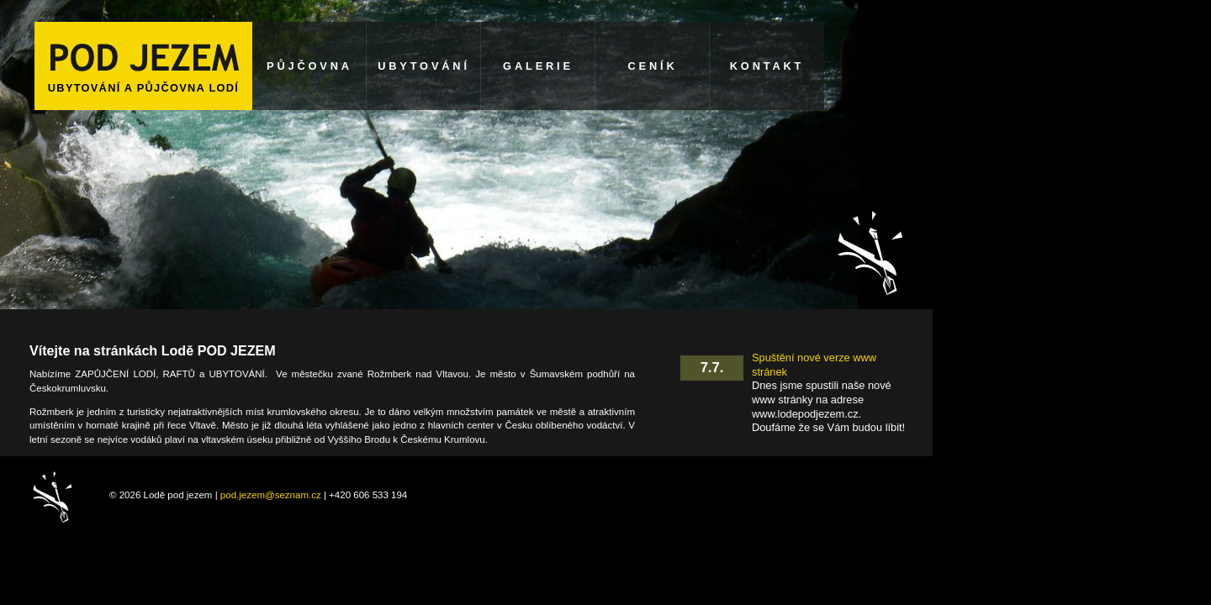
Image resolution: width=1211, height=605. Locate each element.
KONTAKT (767, 66)
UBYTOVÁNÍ (424, 66)
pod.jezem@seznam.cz (270, 495)
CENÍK (652, 66)
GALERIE (538, 66)
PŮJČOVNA (309, 66)
